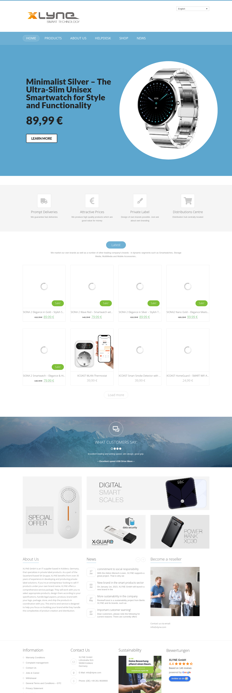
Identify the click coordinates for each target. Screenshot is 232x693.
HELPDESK (103, 38)
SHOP (123, 38)
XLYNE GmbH (177, 660)
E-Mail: (82, 672)
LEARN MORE (119, 138)
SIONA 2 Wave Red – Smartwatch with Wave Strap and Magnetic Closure (110, 312)
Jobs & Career (32, 673)
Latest (116, 245)
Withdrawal (31, 678)
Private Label (139, 212)
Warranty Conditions (35, 657)
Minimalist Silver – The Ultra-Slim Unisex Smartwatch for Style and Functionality (146, 89)
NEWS (141, 38)
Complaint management (37, 663)
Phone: (82, 681)
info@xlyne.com (93, 672)
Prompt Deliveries (44, 212)
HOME (31, 38)
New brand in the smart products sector (120, 582)
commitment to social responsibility (118, 569)
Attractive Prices (92, 212)
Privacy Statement (34, 688)
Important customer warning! (114, 610)
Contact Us (31, 668)
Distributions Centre (188, 212)
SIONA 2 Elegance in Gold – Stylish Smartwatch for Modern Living (58, 312)
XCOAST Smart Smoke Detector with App (141, 375)
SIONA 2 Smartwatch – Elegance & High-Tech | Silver (52, 375)
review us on (179, 678)
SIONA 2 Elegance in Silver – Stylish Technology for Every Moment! (155, 312)
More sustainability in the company (117, 596)
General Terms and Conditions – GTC (43, 683)
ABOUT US (78, 38)
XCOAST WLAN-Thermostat (92, 375)
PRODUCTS (53, 38)
